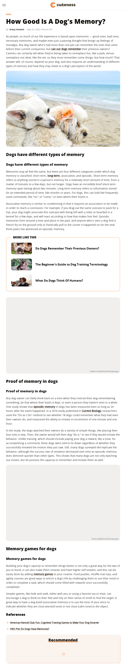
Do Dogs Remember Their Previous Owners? (67, 248)
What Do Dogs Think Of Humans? (59, 281)
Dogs (8, 14)
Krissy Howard (17, 29)
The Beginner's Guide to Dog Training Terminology (71, 264)
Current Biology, (92, 411)
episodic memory (44, 406)
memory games (43, 574)
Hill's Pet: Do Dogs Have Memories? (29, 629)
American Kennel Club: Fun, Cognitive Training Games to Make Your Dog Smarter (54, 622)
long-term (54, 175)
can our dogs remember (66, 49)
